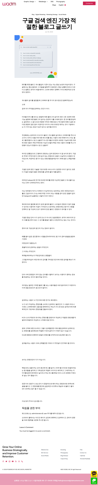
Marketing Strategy (52, 14)
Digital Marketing (40, 14)
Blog (33, 14)
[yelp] (16, 461)
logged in (32, 431)
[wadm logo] (9, 3)
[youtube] (12, 461)
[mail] (19, 461)
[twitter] (6, 461)
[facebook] (3, 461)
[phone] (22, 461)
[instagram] (9, 461)
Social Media (62, 14)
